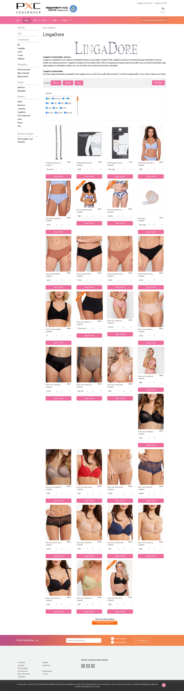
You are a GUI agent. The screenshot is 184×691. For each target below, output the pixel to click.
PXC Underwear (24, 115)
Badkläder (22, 64)
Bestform (21, 105)
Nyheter (21, 27)
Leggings (21, 48)
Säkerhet (45, 662)
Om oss (45, 674)
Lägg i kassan (58, 176)
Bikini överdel (23, 76)
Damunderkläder (119, 638)
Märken (21, 96)
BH (19, 45)
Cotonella (21, 108)
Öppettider (21, 677)
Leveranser (46, 665)
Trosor (20, 55)
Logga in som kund (144, 3)
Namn (56, 83)
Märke (68, 83)
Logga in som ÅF (160, 3)
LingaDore (22, 112)
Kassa (163, 10)
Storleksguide (47, 671)
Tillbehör (21, 58)
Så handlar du (23, 671)
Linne (20, 51)
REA (19, 33)
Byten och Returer (24, 674)
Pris (79, 83)
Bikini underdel (23, 73)
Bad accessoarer (24, 69)
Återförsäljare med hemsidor (25, 140)
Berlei (20, 101)
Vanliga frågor (23, 668)
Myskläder (22, 91)
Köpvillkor (21, 665)
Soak (20, 119)
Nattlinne (21, 87)
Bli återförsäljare (25, 133)
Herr (35, 20)
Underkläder (23, 39)
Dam (27, 20)
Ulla (19, 126)
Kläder (21, 82)
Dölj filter (158, 83)
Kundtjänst (22, 662)
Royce (20, 122)
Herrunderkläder (118, 642)
